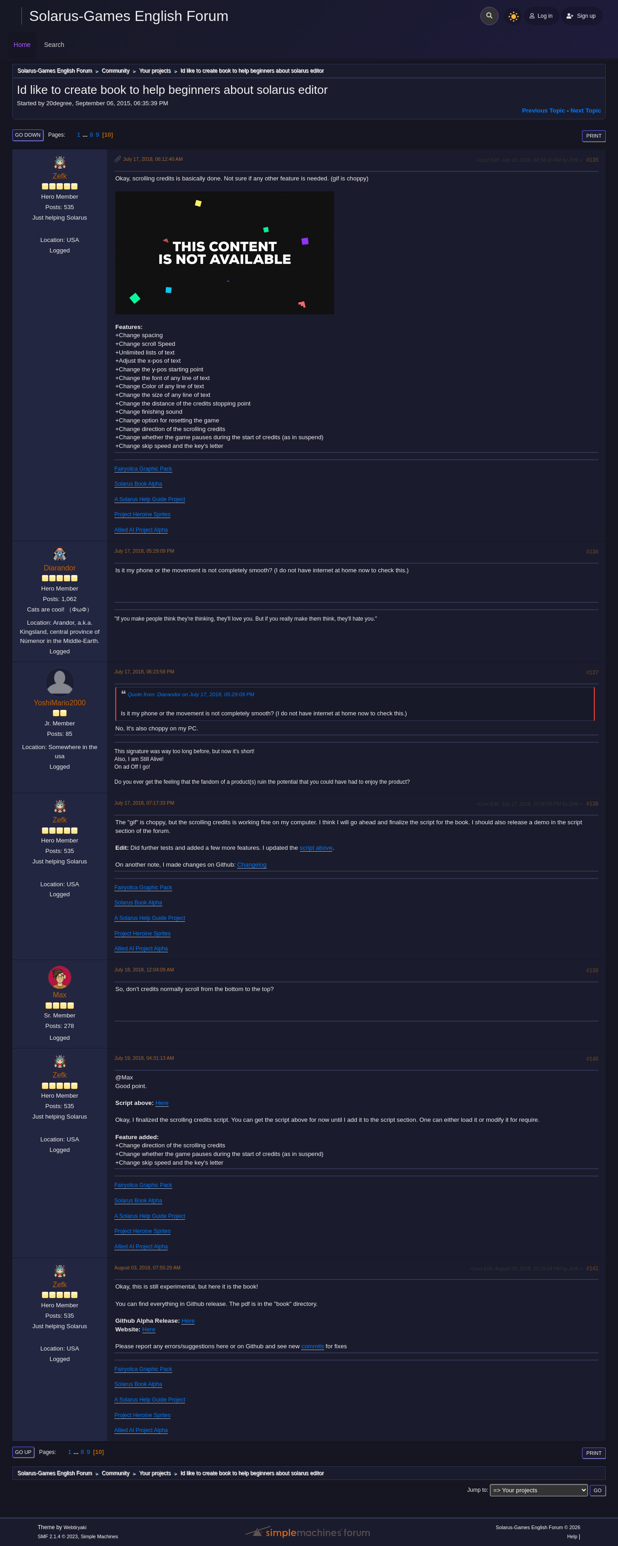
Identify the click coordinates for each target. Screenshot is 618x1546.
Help (572, 1536)
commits (312, 1346)
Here (162, 1102)
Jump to (477, 1490)
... (85, 134)
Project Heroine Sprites (142, 514)
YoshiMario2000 (60, 703)
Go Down (28, 135)
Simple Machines (99, 1536)
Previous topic (543, 110)
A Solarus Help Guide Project (149, 499)
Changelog (251, 864)
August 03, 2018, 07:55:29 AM (147, 1267)
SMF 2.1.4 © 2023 (58, 1536)
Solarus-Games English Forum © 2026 (538, 1527)
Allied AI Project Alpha (141, 530)
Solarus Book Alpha (138, 484)
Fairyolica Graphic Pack (143, 469)
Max (60, 995)
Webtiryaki (74, 1527)
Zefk (59, 176)
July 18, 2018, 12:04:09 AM (144, 969)
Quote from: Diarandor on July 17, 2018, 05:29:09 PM (191, 694)
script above (316, 847)
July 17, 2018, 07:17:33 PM (144, 803)
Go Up (23, 1452)
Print (594, 136)
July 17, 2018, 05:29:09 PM (144, 551)
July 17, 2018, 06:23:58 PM (144, 671)
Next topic (586, 110)
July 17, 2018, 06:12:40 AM (153, 159)
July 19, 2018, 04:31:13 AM (144, 1058)
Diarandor (60, 568)
